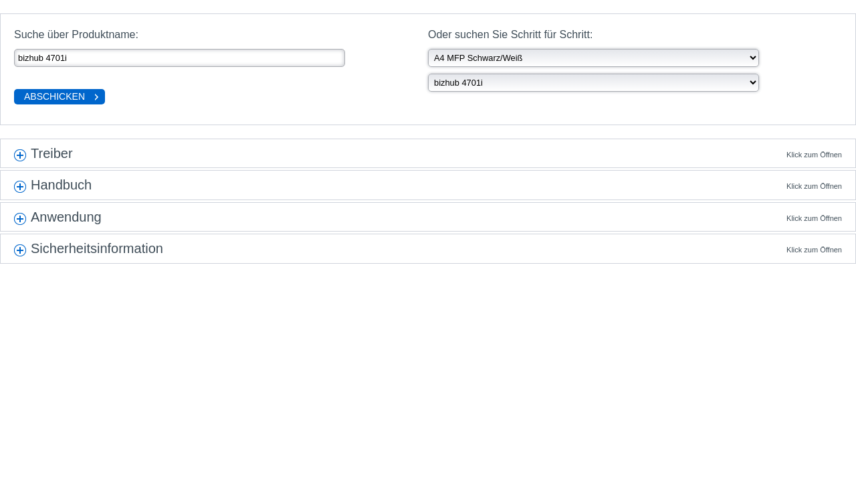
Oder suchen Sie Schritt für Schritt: (510, 34)
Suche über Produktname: (76, 34)
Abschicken (54, 96)
